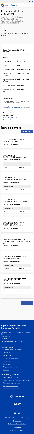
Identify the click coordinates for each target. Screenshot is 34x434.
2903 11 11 (10, 336)
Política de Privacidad (17, 430)
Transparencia (7, 364)
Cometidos (6, 352)
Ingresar (28, 131)
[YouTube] (15, 413)
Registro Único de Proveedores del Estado (16, 380)
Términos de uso (17, 427)
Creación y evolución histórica (12, 350)
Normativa (6, 361)
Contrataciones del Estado (11, 377)
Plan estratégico (8, 355)
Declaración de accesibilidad (17, 424)
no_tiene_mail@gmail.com (13, 117)
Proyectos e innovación (10, 386)
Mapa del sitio (17, 421)
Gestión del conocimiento (11, 389)
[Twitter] (19, 413)
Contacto (4, 339)
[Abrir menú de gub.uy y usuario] (30, 2)
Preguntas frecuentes (10, 367)
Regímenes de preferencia (11, 383)
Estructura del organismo (11, 358)
